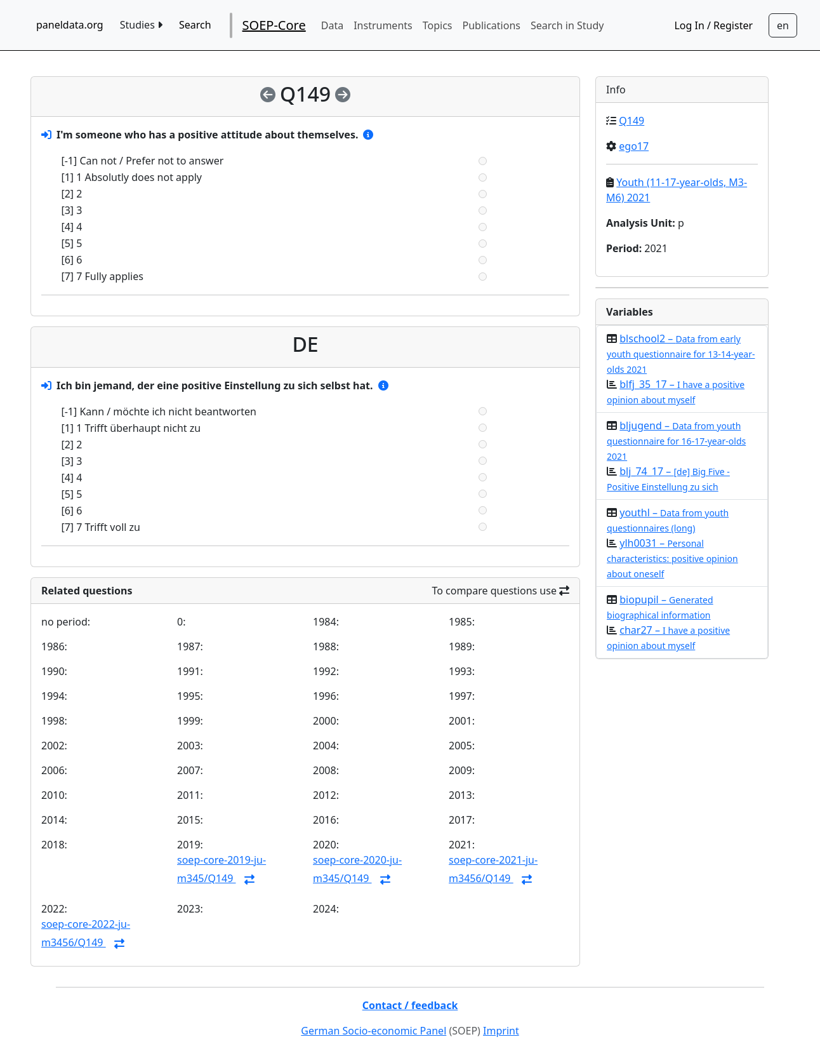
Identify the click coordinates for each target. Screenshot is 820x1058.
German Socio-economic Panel (373, 1031)
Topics (438, 25)
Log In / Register (713, 25)
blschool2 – (681, 353)
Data (332, 25)
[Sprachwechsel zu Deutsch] (783, 25)
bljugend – (676, 440)
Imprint (501, 1031)
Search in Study (567, 25)
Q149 (631, 121)
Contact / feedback (410, 1005)
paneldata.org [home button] (69, 25)
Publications (491, 25)
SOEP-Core (274, 25)
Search (195, 25)
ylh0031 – (672, 558)
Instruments (383, 25)
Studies (141, 25)
